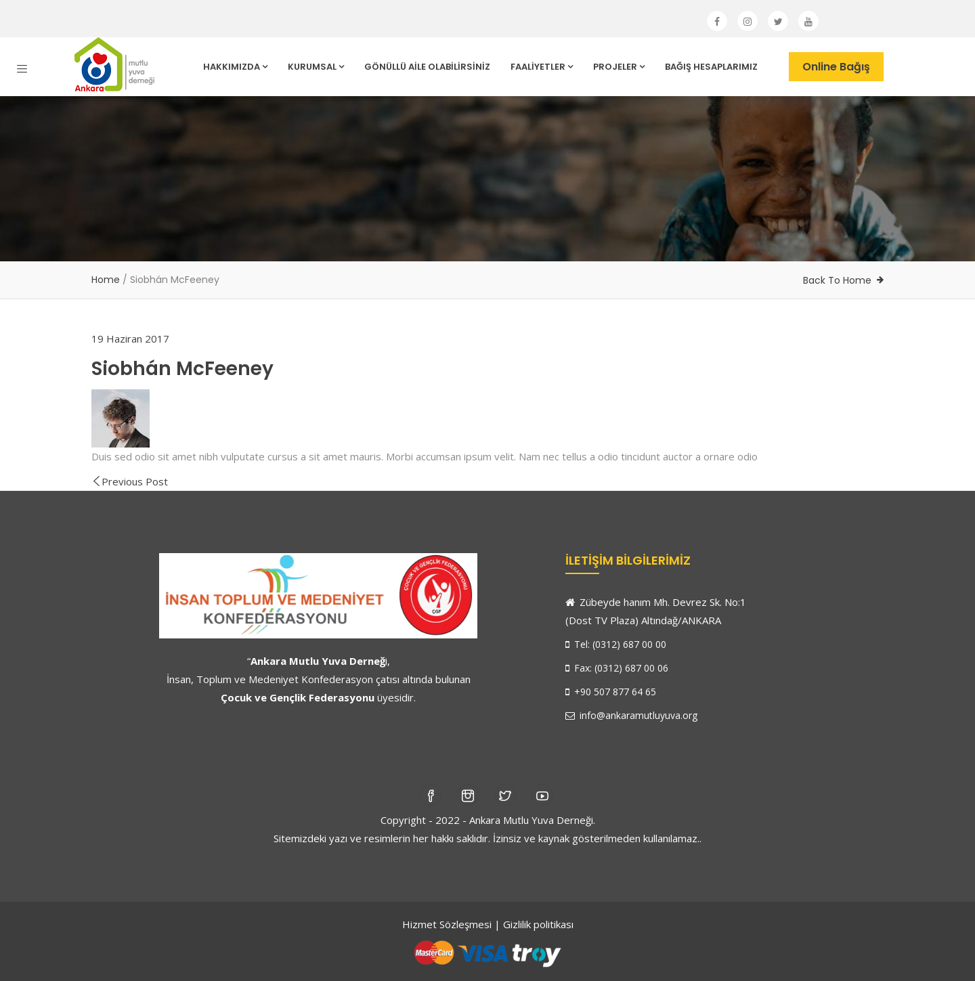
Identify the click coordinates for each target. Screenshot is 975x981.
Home (105, 279)
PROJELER (619, 66)
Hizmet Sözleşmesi (447, 924)
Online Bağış (836, 66)
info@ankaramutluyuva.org (631, 715)
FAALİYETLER (542, 66)
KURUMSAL (316, 66)
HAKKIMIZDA (235, 66)
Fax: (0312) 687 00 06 (616, 667)
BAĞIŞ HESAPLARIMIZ (711, 66)
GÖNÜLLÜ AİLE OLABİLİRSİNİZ (427, 66)
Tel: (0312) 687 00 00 (615, 644)
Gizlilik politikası (538, 924)
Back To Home (837, 280)
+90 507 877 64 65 (610, 691)
